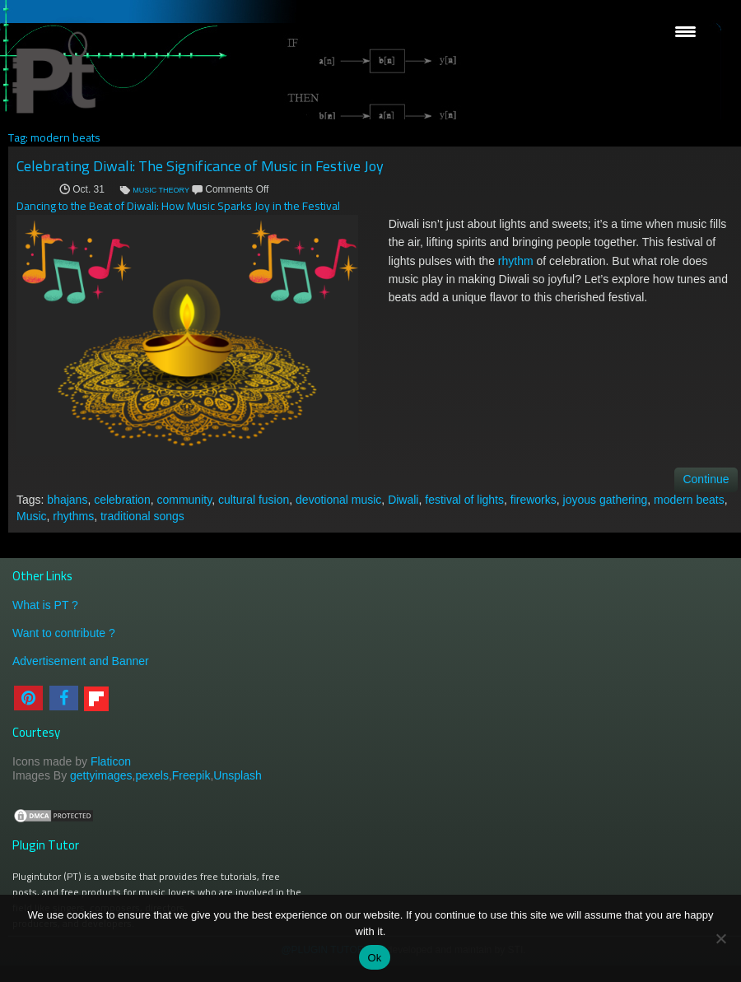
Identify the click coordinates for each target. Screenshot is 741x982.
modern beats (689, 499)
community (184, 499)
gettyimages (101, 775)
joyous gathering (605, 499)
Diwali (403, 499)
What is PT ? (45, 605)
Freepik (191, 775)
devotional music (338, 499)
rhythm (516, 261)
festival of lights (464, 499)
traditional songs (142, 516)
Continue (706, 479)
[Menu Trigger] (685, 30)
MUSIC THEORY (161, 190)
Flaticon (111, 761)
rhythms (73, 516)
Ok (374, 958)
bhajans (67, 499)
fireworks (533, 499)
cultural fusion (253, 499)
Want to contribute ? (63, 633)
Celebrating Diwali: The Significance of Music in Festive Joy (200, 165)
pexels (151, 775)
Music (31, 516)
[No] (720, 938)
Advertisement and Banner (80, 661)
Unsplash (237, 775)
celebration (122, 499)
